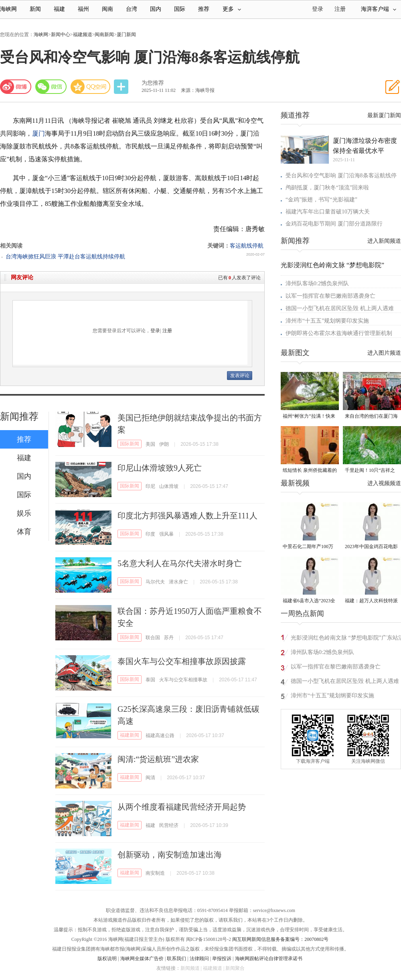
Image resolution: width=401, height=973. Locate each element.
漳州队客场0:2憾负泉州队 (317, 283)
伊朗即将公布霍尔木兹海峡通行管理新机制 (339, 333)
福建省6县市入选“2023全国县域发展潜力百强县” (309, 601)
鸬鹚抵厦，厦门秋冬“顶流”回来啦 (327, 188)
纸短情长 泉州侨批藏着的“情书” (310, 470)
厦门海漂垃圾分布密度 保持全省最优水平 (365, 145)
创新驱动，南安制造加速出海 (169, 854)
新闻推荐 (19, 416)
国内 (155, 9)
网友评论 (22, 277)
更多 (232, 9)
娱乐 (24, 513)
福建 (59, 9)
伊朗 (164, 444)
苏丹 (169, 637)
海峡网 (8, 9)
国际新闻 (129, 444)
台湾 (131, 9)
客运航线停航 (246, 246)
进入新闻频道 (384, 241)
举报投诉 (221, 958)
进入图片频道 (384, 353)
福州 (83, 9)
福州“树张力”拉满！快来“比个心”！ (309, 416)
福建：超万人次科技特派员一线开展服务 (371, 601)
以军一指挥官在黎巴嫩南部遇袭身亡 (330, 296)
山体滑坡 (168, 486)
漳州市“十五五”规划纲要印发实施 (327, 321)
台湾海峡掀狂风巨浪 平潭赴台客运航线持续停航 (65, 257)
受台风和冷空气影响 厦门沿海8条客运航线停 (341, 176)
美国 (150, 444)
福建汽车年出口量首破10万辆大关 (328, 212)
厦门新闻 (126, 34)
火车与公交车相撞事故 (183, 680)
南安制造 (155, 873)
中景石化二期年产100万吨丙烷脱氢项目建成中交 (309, 547)
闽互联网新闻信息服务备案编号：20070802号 (280, 939)
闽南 (107, 9)
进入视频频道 (384, 483)
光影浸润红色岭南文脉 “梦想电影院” (332, 265)
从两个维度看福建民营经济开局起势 (181, 806)
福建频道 (82, 34)
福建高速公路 (160, 735)
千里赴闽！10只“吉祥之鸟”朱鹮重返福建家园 (370, 470)
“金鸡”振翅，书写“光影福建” (321, 200)
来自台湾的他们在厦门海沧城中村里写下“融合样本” (371, 416)
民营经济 (168, 825)
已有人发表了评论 (239, 277)
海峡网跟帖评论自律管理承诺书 (268, 958)
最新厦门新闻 (384, 115)
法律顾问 (199, 958)
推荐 (203, 9)
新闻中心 (60, 34)
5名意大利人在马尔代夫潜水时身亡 (179, 563)
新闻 (35, 9)
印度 (150, 534)
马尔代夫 (155, 582)
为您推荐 (153, 83)
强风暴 (166, 534)
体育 (24, 532)
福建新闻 (129, 735)
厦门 (38, 133)
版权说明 (107, 958)
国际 (179, 9)
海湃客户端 (378, 9)
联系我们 (176, 958)
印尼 (150, 486)
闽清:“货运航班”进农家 (158, 759)
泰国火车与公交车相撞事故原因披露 (181, 661)
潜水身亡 (178, 582)
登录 (155, 330)
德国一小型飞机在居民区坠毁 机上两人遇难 (340, 308)
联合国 (153, 637)
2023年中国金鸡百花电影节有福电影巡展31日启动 (371, 547)
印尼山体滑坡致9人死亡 (159, 467)
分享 (122, 86)
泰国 (150, 680)
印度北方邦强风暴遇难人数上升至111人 (187, 515)
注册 (340, 9)
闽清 (150, 777)
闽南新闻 (104, 34)
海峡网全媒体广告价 (142, 958)
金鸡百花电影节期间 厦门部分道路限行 (334, 224)
